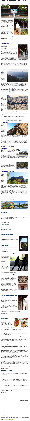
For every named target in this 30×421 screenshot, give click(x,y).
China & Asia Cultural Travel (14, 1)
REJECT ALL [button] (7, 419)
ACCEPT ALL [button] (11, 419)
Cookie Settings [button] (3, 419)
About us (3, 4)
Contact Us (7, 4)
